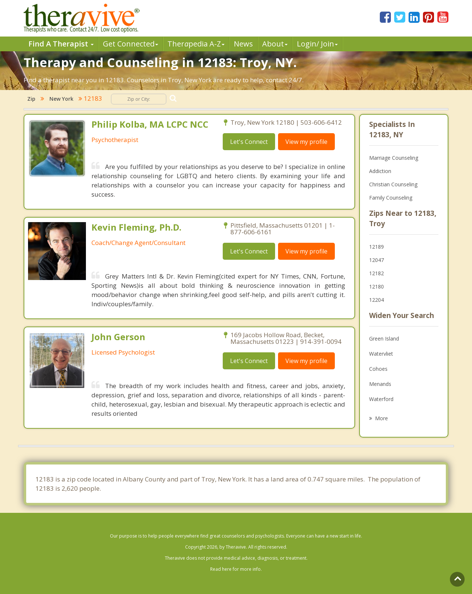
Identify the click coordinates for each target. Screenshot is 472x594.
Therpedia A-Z (196, 44)
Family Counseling (390, 197)
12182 (376, 273)
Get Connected (130, 44)
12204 (376, 299)
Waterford (381, 399)
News (243, 44)
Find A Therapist (61, 44)
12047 (376, 259)
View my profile (306, 142)
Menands (380, 383)
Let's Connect (249, 142)
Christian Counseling (393, 184)
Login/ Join (317, 44)
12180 (376, 286)
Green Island (384, 338)
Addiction (380, 171)
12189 (376, 246)
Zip (31, 98)
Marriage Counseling (393, 157)
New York (61, 98)
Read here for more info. (236, 569)
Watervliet (381, 353)
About (275, 44)
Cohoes (378, 368)
